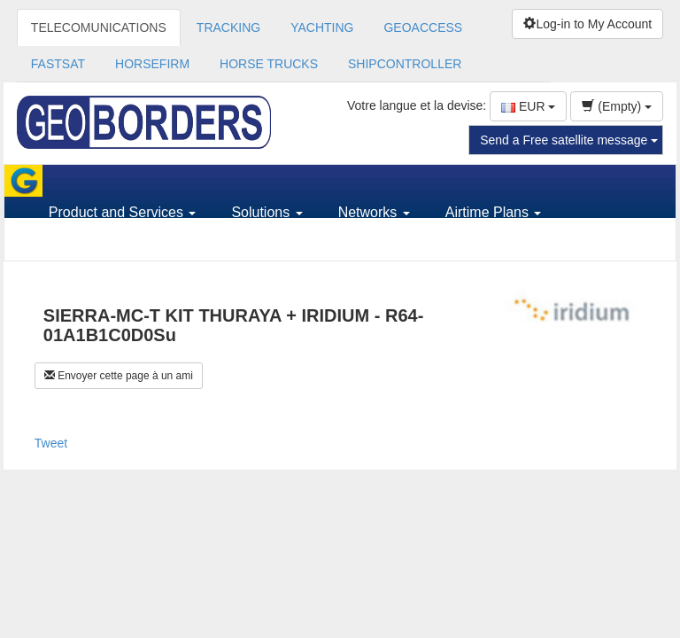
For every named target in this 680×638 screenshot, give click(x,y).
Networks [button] (374, 212)
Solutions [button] (266, 212)
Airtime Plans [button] (493, 212)
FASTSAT (58, 64)
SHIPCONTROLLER (404, 64)
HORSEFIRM (152, 64)
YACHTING (321, 27)
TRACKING (228, 27)
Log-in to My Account (587, 24)
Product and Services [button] (123, 212)
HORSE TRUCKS (269, 64)
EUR (528, 106)
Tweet (51, 443)
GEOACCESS (422, 27)
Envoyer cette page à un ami (118, 376)
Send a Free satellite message (569, 140)
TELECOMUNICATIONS (98, 27)
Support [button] (80, 244)
